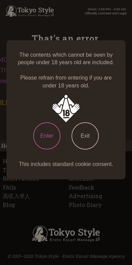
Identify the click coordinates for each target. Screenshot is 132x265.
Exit (85, 136)
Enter (46, 136)
